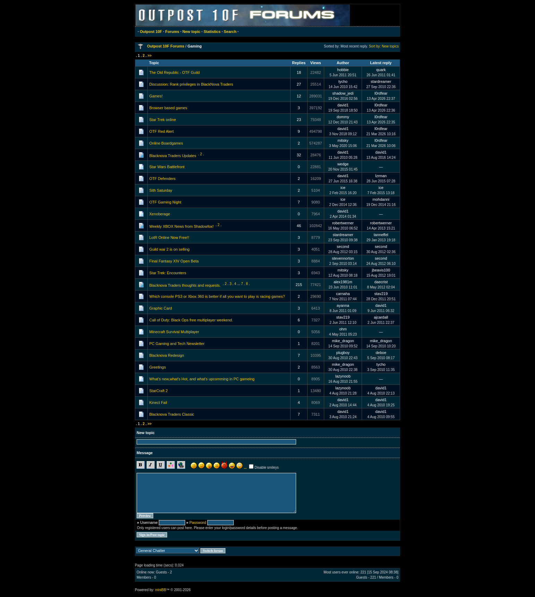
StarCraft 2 (158, 391)
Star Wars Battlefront (167, 167)
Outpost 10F (151, 31)
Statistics (212, 31)
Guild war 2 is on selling (169, 249)
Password (197, 522)
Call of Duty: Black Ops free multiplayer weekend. (191, 320)
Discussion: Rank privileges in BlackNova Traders (191, 84)
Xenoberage (159, 214)
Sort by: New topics (384, 46)
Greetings (157, 367)
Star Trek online (162, 120)
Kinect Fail (158, 402)
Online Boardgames (166, 143)
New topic (191, 31)
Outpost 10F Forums (165, 46)
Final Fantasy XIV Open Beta (174, 261)
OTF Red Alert (161, 131)
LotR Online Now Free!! (169, 237)
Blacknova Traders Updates (172, 156)
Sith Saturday (160, 190)
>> (149, 56)
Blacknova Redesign (166, 355)
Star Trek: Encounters (167, 273)
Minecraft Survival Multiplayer (174, 332)
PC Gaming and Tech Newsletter (177, 343)
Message (145, 453)
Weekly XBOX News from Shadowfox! (181, 226)
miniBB (160, 590)
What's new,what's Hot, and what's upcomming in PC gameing (201, 379)
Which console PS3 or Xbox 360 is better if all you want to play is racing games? (217, 296)
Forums (172, 31)
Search (230, 31)
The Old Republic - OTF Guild (174, 72)
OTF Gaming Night (165, 202)
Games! (156, 96)
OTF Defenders (162, 178)
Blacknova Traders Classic (172, 414)
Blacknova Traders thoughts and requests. (185, 285)
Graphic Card (160, 308)
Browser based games (168, 108)
